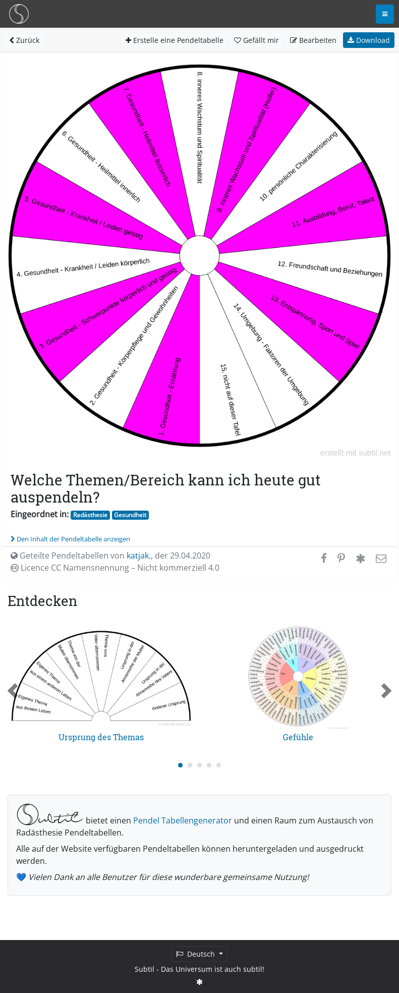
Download (369, 40)
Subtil (144, 969)
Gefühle (298, 737)
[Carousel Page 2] (190, 765)
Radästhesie (90, 515)
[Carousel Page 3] (199, 765)
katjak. (139, 555)
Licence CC (115, 567)
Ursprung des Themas (101, 737)
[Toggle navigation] (385, 14)
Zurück (24, 40)
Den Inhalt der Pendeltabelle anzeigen (70, 538)
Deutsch (196, 954)
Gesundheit (130, 515)
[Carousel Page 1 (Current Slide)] (180, 765)
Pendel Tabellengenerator (182, 820)
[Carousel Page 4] (209, 765)
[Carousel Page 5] (218, 765)
